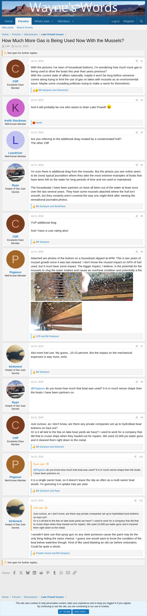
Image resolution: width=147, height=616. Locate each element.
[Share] (136, 61)
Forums (23, 21)
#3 (141, 132)
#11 (141, 500)
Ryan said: (39, 464)
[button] (52, 21)
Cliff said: (38, 508)
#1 (141, 61)
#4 (141, 165)
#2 (141, 100)
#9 (141, 417)
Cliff (7, 46)
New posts (8, 27)
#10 (141, 456)
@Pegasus (38, 388)
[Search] (141, 21)
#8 (141, 382)
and (53, 90)
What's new (41, 21)
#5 (141, 216)
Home (8, 21)
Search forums (25, 27)
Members (64, 21)
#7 (141, 346)
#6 (141, 251)
